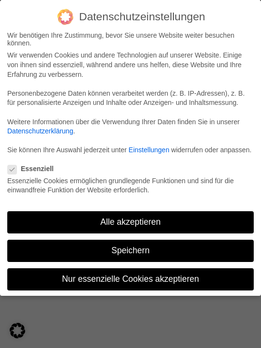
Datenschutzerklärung (40, 130)
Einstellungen (148, 150)
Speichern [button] (129, 251)
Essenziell (34, 168)
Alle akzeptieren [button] (129, 222)
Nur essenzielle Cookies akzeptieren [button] (129, 279)
